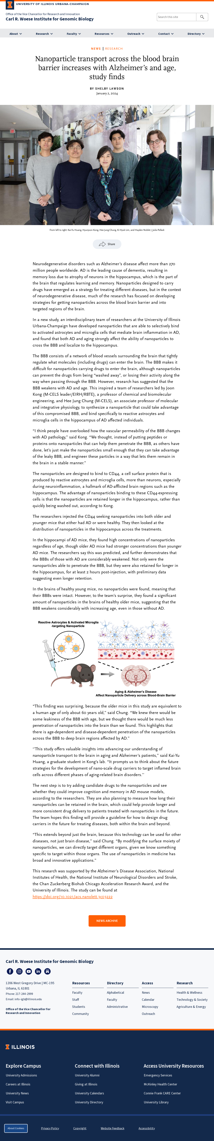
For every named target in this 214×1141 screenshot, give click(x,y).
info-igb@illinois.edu (28, 999)
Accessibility (147, 1128)
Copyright (79, 1128)
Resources (102, 34)
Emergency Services (158, 1075)
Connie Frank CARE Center (162, 1093)
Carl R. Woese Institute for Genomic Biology (50, 19)
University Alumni (87, 1075)
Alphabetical (115, 992)
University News (17, 1093)
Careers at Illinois (18, 1084)
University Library (156, 1102)
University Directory (89, 1102)
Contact (164, 34)
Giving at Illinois (86, 1084)
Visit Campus (15, 1102)
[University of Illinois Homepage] (20, 1047)
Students (78, 1006)
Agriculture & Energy (191, 1006)
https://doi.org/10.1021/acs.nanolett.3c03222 (73, 896)
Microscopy (150, 1006)
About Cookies (16, 1128)
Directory (194, 34)
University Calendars (89, 1093)
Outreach (133, 34)
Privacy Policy (50, 1128)
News (96, 48)
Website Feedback (113, 1128)
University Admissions (21, 1075)
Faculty (72, 34)
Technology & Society (192, 999)
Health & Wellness (189, 992)
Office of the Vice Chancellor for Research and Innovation (43, 14)
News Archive (107, 921)
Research (42, 34)
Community (80, 1013)
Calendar (148, 999)
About (14, 34)
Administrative (117, 1006)
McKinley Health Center (160, 1084)
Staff (75, 999)
